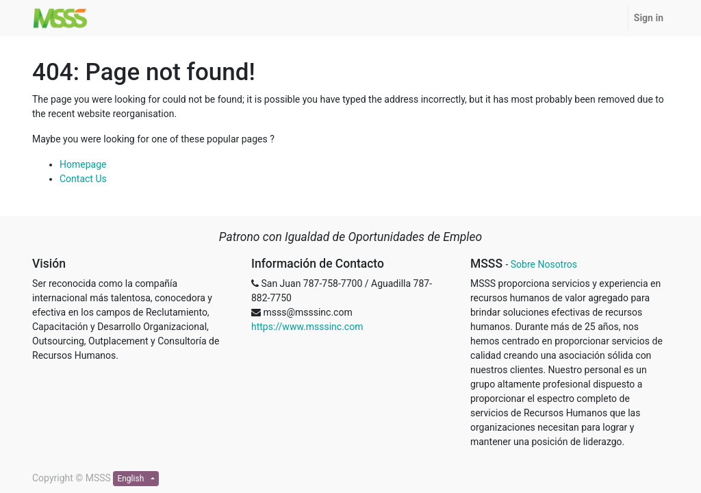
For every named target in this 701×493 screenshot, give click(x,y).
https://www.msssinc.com (307, 326)
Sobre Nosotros (544, 264)
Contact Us (83, 178)
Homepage (83, 164)
